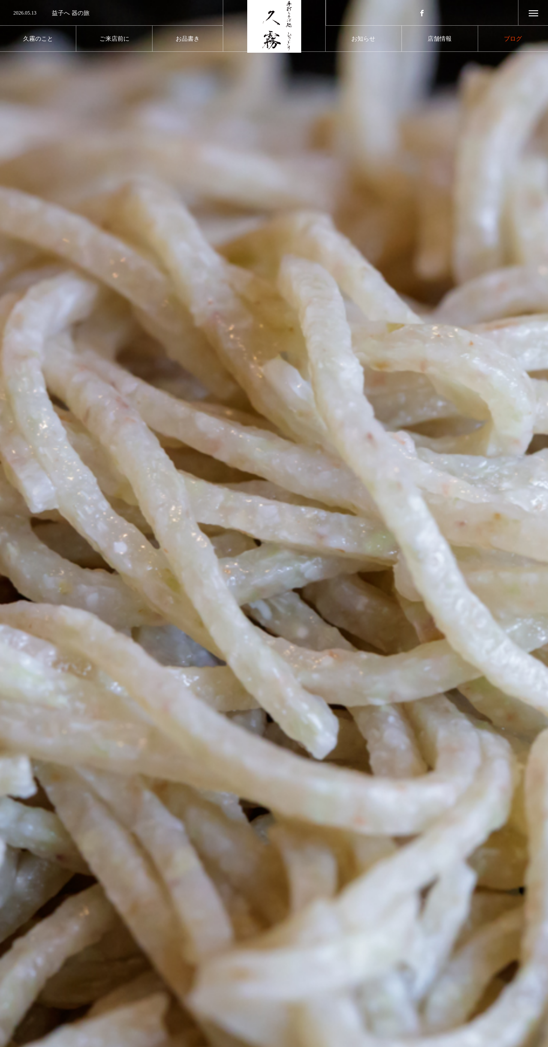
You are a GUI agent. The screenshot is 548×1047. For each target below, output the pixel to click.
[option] (111, 13)
